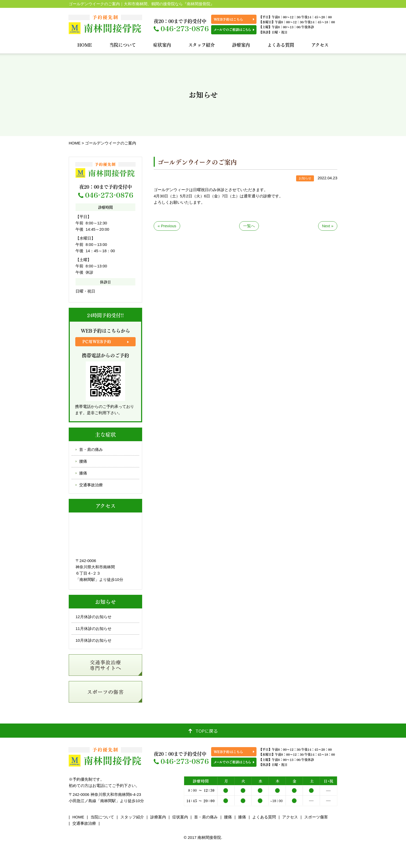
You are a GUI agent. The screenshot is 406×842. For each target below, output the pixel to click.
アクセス (320, 44)
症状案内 (162, 44)
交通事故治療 (91, 485)
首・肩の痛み (91, 449)
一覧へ (249, 226)
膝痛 (83, 473)
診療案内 (241, 44)
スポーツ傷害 (316, 817)
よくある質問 (280, 44)
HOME (84, 44)
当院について (122, 44)
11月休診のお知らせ (93, 628)
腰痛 (83, 461)
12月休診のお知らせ (93, 616)
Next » (327, 226)
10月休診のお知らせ (93, 640)
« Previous (167, 226)
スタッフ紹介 (201, 44)
